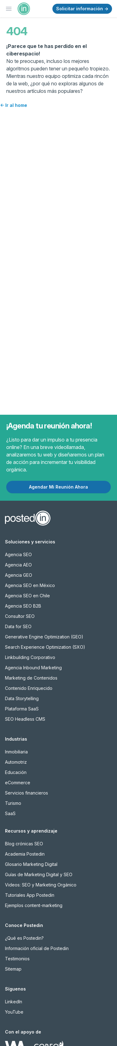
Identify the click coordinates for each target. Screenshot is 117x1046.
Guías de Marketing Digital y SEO (38, 874)
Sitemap (13, 969)
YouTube (14, 1012)
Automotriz (16, 762)
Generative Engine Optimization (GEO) (44, 636)
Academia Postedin (25, 854)
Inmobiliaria (16, 751)
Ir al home (13, 105)
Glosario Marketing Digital (31, 864)
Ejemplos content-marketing (33, 905)
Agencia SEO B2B (23, 606)
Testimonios (17, 958)
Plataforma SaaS (22, 708)
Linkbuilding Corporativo (30, 657)
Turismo (13, 803)
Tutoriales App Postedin (29, 895)
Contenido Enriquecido (28, 688)
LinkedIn (13, 1001)
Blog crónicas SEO (24, 843)
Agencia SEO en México (30, 585)
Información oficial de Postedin (37, 948)
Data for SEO (18, 626)
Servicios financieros (26, 792)
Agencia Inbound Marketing (33, 667)
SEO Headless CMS (25, 719)
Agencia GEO (18, 575)
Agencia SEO (18, 554)
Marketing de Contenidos (31, 678)
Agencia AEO (18, 564)
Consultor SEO (20, 616)
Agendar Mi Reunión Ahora (58, 487)
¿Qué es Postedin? (24, 938)
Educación (16, 772)
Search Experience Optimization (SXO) (45, 647)
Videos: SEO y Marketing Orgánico (40, 884)
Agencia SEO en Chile (27, 595)
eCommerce (17, 782)
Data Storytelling (22, 698)
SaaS (10, 813)
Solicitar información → (82, 8)
